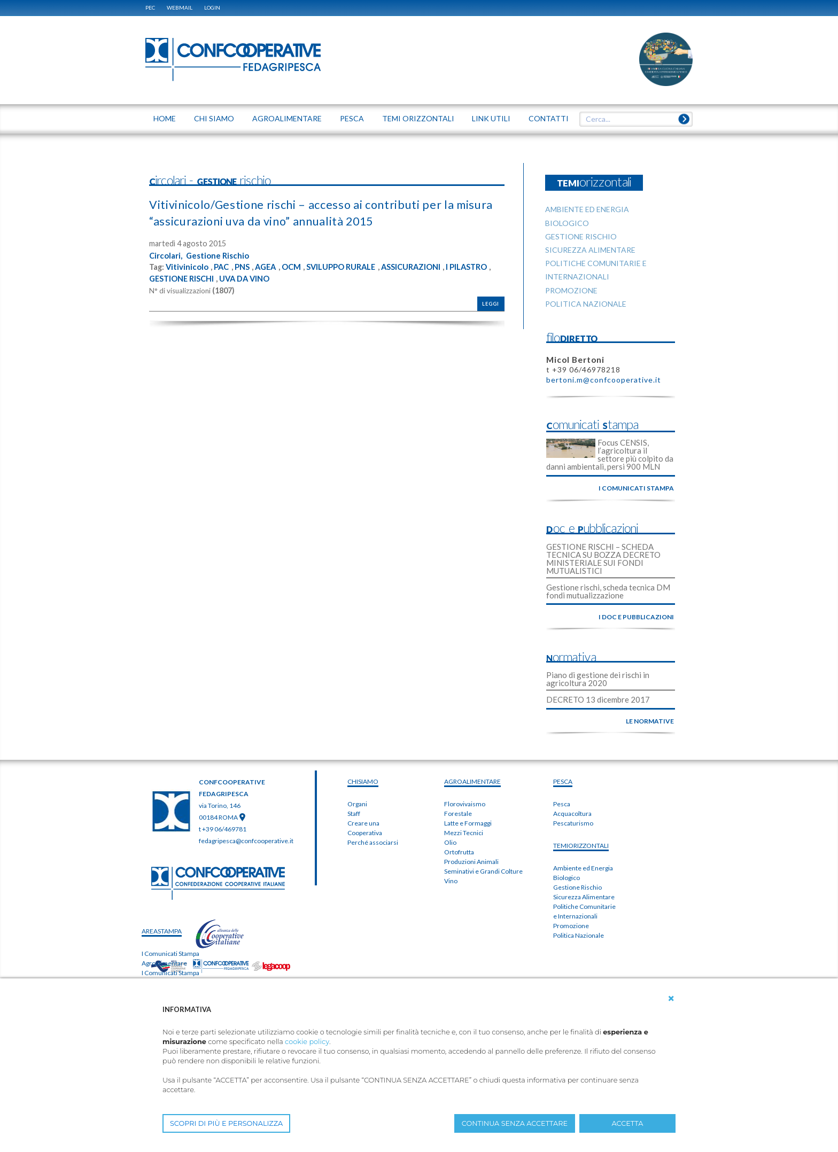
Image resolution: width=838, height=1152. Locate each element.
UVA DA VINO (304, 278)
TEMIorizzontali (581, 846)
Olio (450, 842)
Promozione (571, 926)
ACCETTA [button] (627, 1123)
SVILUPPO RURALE (355, 266)
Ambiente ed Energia (583, 868)
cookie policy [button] (307, 1042)
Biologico (566, 878)
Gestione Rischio (223, 255)
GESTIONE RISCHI (235, 278)
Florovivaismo (464, 804)
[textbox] (632, 119)
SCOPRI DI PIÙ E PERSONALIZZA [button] (226, 1123)
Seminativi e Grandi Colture (483, 871)
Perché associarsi (372, 842)
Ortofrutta (459, 852)
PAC (224, 266)
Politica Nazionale (578, 935)
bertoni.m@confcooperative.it (603, 379)
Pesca (561, 804)
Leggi (490, 303)
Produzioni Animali (471, 862)
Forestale (458, 813)
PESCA (562, 781)
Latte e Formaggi (468, 823)
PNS (247, 266)
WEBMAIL (179, 7)
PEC (150, 7)
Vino (450, 881)
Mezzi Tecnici (463, 833)
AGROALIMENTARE (472, 781)
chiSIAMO (362, 781)
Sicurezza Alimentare (584, 897)
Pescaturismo (573, 823)
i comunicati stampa (636, 488)
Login (212, 7)
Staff (353, 813)
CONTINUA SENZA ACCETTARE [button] (515, 1123)
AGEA (272, 266)
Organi (357, 804)
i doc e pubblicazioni (636, 617)
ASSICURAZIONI (431, 266)
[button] (671, 998)
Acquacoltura (572, 813)
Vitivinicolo (188, 266)
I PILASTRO (172, 278)
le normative (650, 721)
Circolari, (167, 255)
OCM (300, 266)
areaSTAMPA (162, 931)
